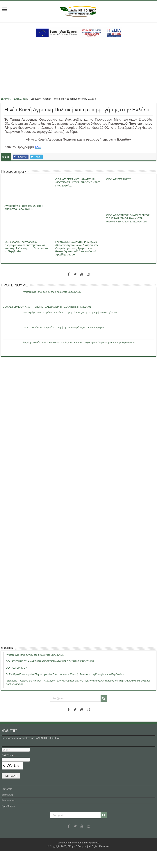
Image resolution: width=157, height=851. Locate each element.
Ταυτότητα (7, 789)
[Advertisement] (78, 68)
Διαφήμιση (7, 794)
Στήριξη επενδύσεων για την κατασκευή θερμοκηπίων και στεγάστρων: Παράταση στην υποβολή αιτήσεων (79, 342)
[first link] (4, 10)
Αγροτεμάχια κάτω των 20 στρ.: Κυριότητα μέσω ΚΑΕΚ (23, 207)
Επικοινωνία (8, 800)
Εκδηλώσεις (20, 98)
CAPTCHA (8, 755)
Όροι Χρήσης (9, 806)
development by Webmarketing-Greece (78, 842)
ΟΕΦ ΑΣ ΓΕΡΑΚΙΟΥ (118, 179)
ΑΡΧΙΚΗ (6, 98)
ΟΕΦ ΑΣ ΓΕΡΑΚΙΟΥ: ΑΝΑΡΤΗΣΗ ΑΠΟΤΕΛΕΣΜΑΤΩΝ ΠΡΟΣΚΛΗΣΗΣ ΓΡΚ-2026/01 (77, 182)
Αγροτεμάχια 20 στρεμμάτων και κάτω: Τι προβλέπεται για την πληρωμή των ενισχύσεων (70, 312)
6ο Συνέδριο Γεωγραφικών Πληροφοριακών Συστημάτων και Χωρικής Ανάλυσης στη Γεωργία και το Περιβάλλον (26, 246)
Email (6, 749)
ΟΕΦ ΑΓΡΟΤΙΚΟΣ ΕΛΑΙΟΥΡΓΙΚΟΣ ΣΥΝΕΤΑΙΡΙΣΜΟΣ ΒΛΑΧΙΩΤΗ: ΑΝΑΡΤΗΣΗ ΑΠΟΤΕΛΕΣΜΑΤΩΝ (127, 218)
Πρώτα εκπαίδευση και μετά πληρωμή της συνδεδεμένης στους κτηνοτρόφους (64, 327)
